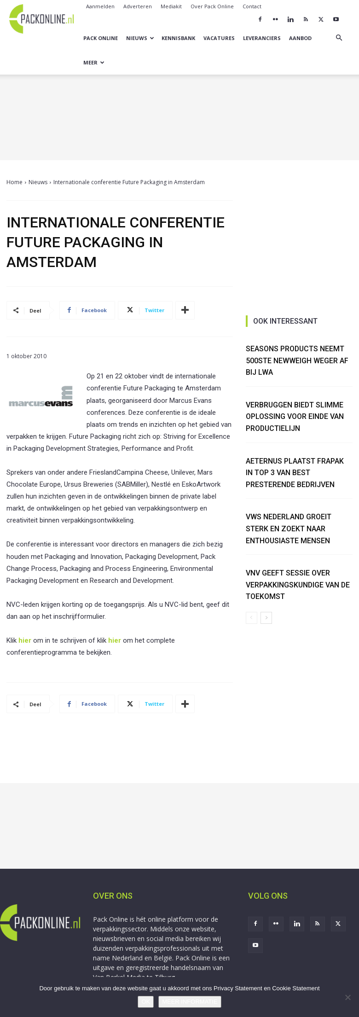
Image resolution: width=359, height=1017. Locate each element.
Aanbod (300, 38)
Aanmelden (100, 6)
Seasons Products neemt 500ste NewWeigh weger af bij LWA (297, 360)
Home (14, 182)
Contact (252, 6)
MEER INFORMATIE (189, 1001)
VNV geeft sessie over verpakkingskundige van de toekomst (298, 585)
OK (145, 1001)
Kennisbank (178, 38)
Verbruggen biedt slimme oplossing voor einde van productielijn (295, 417)
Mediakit (171, 6)
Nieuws (140, 38)
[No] (347, 997)
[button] (339, 38)
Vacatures (219, 38)
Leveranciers (262, 38)
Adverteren (137, 6)
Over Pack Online (212, 6)
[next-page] (266, 618)
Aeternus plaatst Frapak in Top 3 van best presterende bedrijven (295, 473)
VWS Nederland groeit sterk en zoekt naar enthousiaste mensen (289, 528)
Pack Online (100, 38)
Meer (93, 62)
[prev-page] (251, 618)
